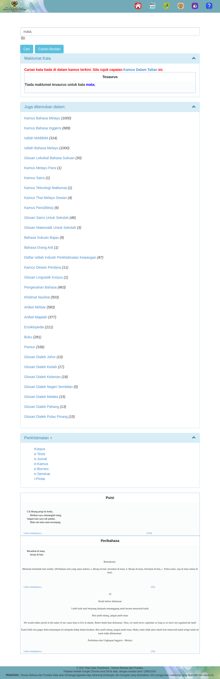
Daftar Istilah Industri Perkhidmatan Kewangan (60, 257)
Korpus (39, 449)
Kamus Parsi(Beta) (38, 208)
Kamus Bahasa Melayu (42, 118)
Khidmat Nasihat (37, 297)
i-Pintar (39, 479)
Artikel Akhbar (35, 307)
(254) (149, 533)
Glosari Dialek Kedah (40, 367)
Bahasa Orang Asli (38, 247)
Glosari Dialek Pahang (41, 407)
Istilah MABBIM (36, 138)
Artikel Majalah (35, 317)
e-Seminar (42, 474)
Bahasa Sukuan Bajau (41, 238)
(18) (153, 651)
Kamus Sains (34, 178)
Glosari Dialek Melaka (41, 397)
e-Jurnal (40, 459)
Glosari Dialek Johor (40, 357)
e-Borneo (41, 469)
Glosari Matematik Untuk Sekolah (50, 228)
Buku (28, 337)
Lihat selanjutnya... (33, 533)
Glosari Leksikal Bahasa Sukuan (49, 158)
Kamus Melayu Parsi (40, 168)
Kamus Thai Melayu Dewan (45, 198)
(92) (153, 586)
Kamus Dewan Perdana (42, 267)
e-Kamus (41, 464)
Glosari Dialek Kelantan (42, 377)
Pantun (29, 347)
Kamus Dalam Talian (140, 70)
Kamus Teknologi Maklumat (45, 188)
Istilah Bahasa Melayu (41, 148)
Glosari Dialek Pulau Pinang (46, 417)
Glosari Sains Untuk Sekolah (46, 218)
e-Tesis (39, 454)
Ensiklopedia (34, 327)
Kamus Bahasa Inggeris (42, 128)
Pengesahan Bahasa (40, 287)
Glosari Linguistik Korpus (43, 277)
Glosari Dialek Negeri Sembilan (48, 387)
